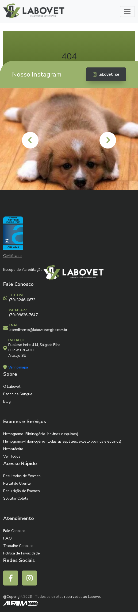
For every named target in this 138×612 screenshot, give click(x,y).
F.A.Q (7, 538)
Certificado (12, 255)
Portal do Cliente (16, 483)
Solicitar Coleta (15, 498)
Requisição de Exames (21, 490)
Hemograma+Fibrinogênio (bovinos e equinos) (40, 433)
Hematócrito (13, 448)
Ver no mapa (18, 367)
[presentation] (30, 140)
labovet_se (106, 74)
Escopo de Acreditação (23, 269)
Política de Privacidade (21, 553)
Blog (7, 401)
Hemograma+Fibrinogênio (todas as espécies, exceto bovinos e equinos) (62, 441)
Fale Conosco (14, 530)
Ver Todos (11, 456)
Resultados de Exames (21, 475)
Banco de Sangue (17, 394)
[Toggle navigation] (127, 11)
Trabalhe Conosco (18, 545)
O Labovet (11, 386)
